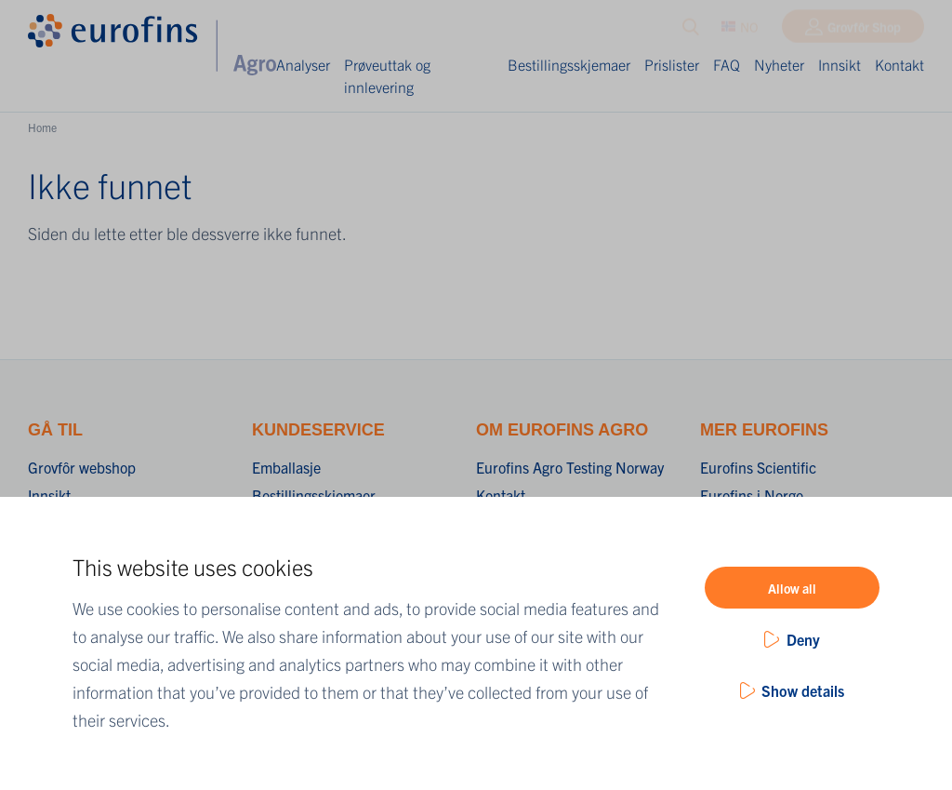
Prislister (671, 64)
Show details (802, 690)
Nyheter (779, 64)
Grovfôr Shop (864, 30)
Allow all (792, 588)
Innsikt (839, 64)
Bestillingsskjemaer (569, 64)
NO (740, 30)
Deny (803, 639)
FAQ (726, 64)
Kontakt (899, 64)
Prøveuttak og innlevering (387, 75)
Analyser (303, 64)
